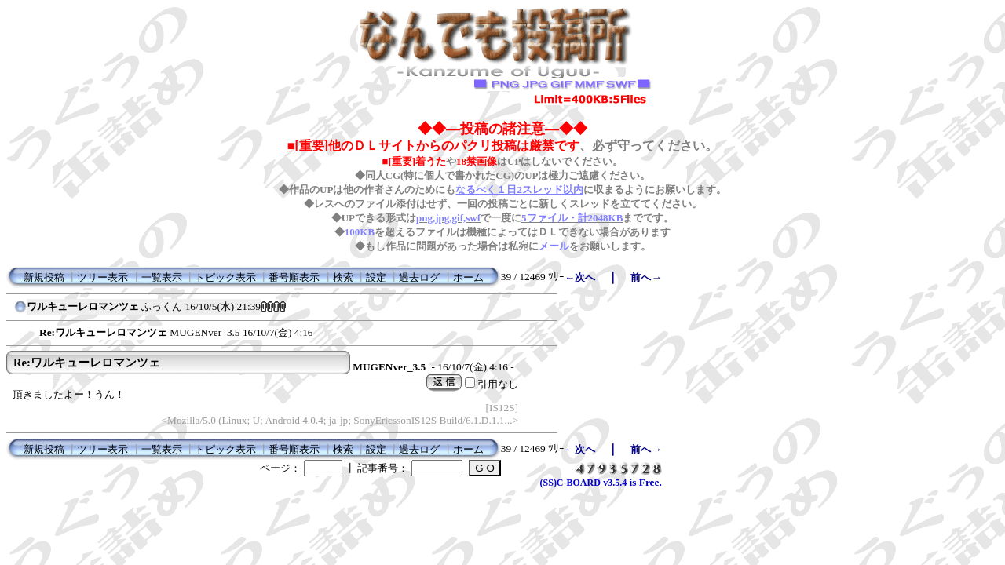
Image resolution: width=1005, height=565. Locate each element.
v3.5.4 (615, 482)
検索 (343, 277)
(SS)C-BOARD (570, 482)
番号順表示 (294, 277)
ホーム (468, 277)
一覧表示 (161, 277)
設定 (376, 277)
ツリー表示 (102, 277)
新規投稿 (44, 277)
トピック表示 (225, 277)
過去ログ (419, 277)
